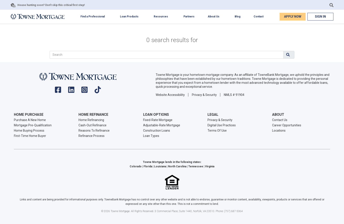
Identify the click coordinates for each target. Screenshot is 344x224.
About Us (213, 16)
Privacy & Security (204, 95)
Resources (161, 16)
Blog (237, 16)
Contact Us (279, 120)
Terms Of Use (217, 130)
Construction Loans (156, 130)
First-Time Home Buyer (30, 136)
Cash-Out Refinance (93, 125)
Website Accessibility (170, 95)
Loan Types (151, 136)
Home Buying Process (29, 130)
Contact (259, 16)
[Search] (167, 55)
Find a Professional (92, 16)
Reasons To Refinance (94, 130)
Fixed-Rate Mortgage (157, 120)
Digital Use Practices (222, 125)
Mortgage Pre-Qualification (33, 125)
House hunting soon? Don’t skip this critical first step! (51, 5)
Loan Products (129, 16)
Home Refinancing (91, 120)
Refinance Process (92, 136)
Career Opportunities (286, 125)
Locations (279, 130)
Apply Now (292, 16)
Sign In (320, 16)
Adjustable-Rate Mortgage (161, 125)
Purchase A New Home (30, 120)
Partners (188, 16)
